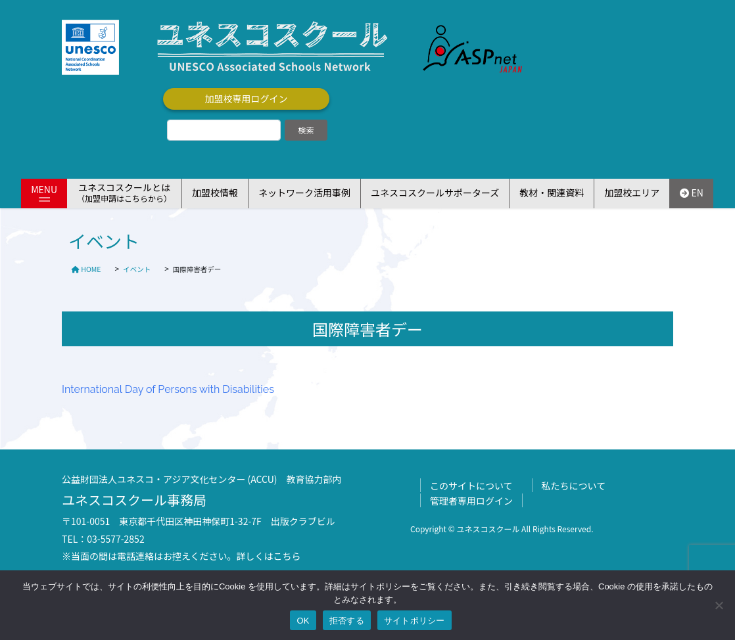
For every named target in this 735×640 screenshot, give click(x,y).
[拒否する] (718, 605)
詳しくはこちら (269, 555)
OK (302, 621)
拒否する (346, 621)
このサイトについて (471, 485)
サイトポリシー (414, 621)
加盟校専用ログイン (246, 98)
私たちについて (574, 485)
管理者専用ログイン (471, 500)
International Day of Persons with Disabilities (168, 389)
